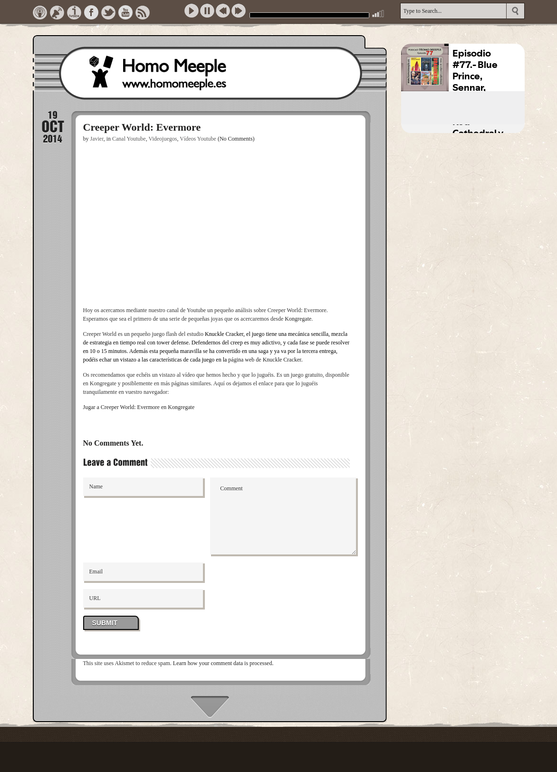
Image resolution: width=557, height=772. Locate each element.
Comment (283, 515)
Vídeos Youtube (198, 138)
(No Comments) (236, 138)
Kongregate (298, 318)
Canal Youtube (129, 138)
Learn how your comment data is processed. (223, 663)
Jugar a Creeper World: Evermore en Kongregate (139, 407)
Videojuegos (162, 138)
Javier (97, 138)
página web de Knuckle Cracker (264, 359)
